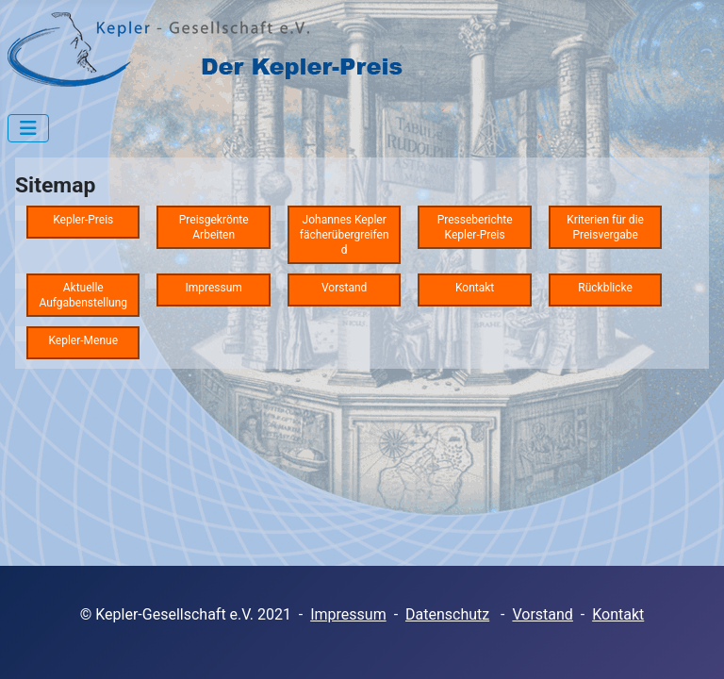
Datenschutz (447, 614)
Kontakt (618, 614)
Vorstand (542, 614)
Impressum (348, 614)
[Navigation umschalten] (28, 128)
